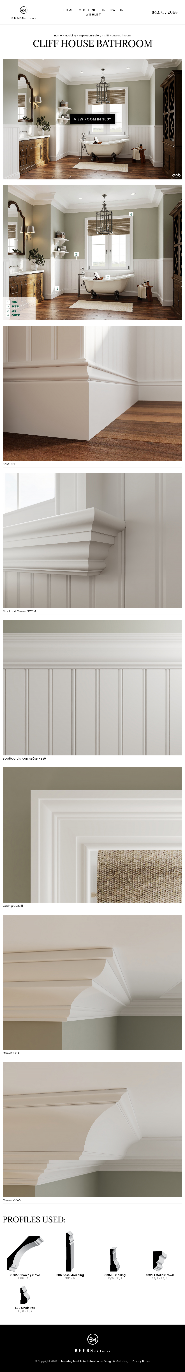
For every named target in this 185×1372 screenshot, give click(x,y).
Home (68, 10)
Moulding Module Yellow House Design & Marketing (94, 1361)
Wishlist (93, 14)
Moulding (88, 10)
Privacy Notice (141, 1361)
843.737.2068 (165, 12)
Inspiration (113, 10)
